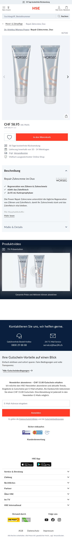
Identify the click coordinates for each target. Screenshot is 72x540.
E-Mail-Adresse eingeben (15, 403)
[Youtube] (46, 520)
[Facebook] (53, 520)
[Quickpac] (26, 520)
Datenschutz (33, 530)
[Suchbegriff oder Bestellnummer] (29, 16)
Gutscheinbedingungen (54, 419)
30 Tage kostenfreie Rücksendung (36, 2)
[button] (36, 170)
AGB (21, 530)
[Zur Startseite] (36, 8)
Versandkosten (21, 153)
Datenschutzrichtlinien (28, 419)
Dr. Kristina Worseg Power (17, 29)
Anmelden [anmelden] (36, 412)
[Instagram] (59, 520)
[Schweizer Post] (14, 520)
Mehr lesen (9, 215)
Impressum (48, 530)
